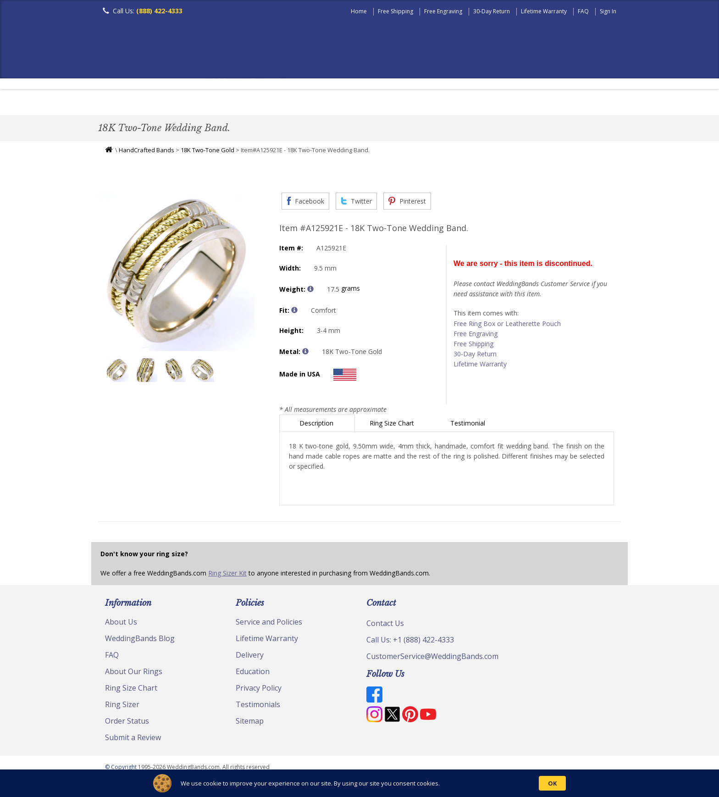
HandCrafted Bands (146, 152)
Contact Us (385, 625)
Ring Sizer (122, 707)
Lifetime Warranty (544, 11)
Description (317, 425)
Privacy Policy (259, 690)
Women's (159, 103)
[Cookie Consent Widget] (359, 783)
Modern (355, 103)
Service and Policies (269, 624)
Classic (204, 103)
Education (253, 674)
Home (359, 11)
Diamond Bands (297, 103)
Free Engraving (443, 11)
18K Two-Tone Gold (207, 152)
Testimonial (468, 425)
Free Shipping (395, 11)
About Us (121, 624)
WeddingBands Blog (140, 641)
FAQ (583, 11)
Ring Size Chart (393, 425)
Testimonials (258, 707)
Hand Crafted (411, 103)
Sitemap (250, 723)
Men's (116, 103)
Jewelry (466, 103)
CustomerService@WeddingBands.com (432, 658)
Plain (243, 103)
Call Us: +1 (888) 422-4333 (410, 642)
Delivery (250, 657)
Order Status (127, 723)
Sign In (608, 11)
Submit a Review (133, 740)
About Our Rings (133, 674)
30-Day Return (491, 11)
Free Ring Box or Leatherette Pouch (507, 325)
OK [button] (552, 783)
